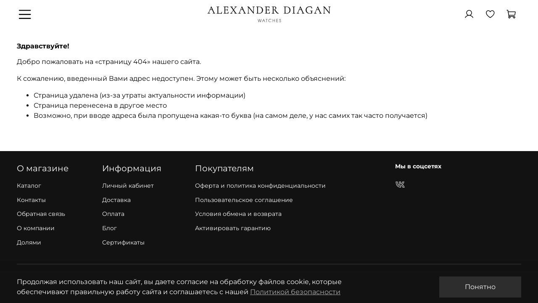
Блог (109, 228)
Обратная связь (41, 214)
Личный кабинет (128, 185)
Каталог (29, 185)
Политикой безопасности (295, 292)
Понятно (480, 287)
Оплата (113, 214)
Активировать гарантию (233, 228)
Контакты (31, 200)
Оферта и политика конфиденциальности (260, 185)
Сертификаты (123, 242)
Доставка (116, 200)
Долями (29, 242)
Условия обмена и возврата (238, 214)
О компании (36, 228)
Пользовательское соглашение (244, 200)
